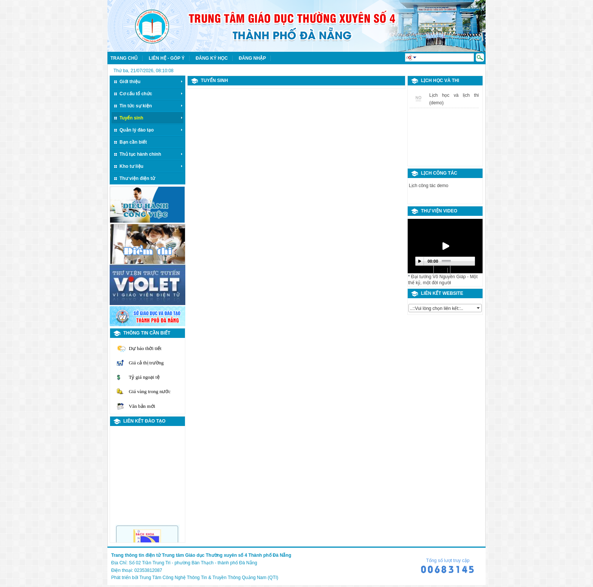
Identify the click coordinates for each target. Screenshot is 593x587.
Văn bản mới (142, 406)
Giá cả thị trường (146, 363)
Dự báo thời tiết (145, 348)
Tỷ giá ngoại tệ (144, 377)
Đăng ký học (212, 58)
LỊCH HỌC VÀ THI (440, 80)
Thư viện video (439, 211)
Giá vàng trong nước (150, 391)
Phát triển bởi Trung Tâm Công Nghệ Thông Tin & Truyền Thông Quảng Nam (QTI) (194, 577)
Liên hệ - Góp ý (167, 58)
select (479, 308)
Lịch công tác (439, 173)
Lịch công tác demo (428, 185)
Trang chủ (124, 58)
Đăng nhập (252, 58)
